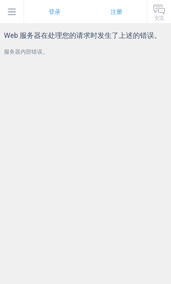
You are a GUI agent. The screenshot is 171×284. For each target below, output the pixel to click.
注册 (116, 11)
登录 (55, 11)
